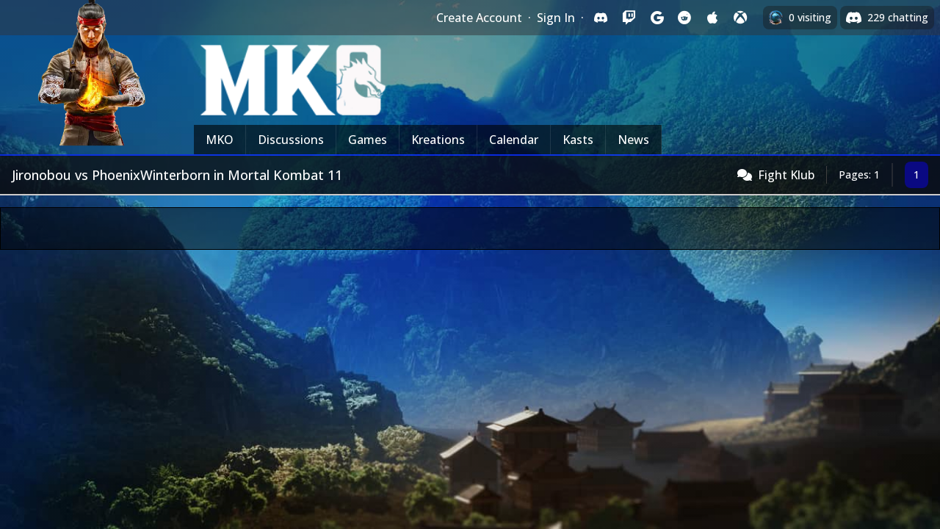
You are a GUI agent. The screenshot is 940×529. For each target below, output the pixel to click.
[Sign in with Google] (657, 18)
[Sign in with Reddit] (684, 18)
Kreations (438, 140)
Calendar (513, 140)
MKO (220, 140)
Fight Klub (786, 175)
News (633, 140)
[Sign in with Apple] (712, 18)
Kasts (578, 140)
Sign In (556, 18)
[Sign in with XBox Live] (740, 18)
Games (367, 140)
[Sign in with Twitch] (629, 18)
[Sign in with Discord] (601, 18)
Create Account (479, 18)
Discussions (291, 140)
